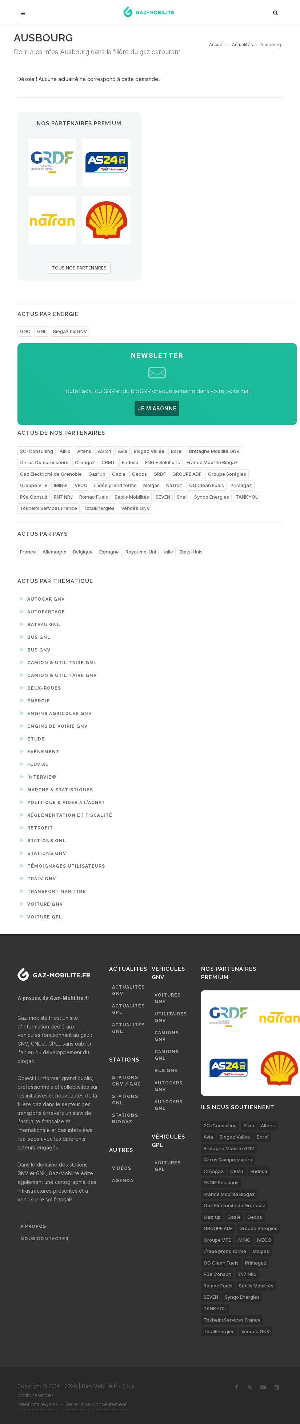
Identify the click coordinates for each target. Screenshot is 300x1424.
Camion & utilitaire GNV (58, 675)
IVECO (80, 485)
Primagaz (241, 485)
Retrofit (36, 827)
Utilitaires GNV (171, 1017)
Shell (182, 497)
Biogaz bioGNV (70, 331)
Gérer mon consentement (96, 1404)
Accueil (217, 44)
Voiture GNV (41, 904)
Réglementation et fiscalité (66, 815)
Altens (84, 451)
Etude (32, 738)
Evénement (40, 751)
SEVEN (163, 497)
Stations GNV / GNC (126, 1081)
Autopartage (42, 611)
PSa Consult (33, 497)
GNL (42, 331)
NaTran (174, 485)
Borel (177, 451)
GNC (25, 331)
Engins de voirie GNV (54, 726)
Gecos (139, 474)
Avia (122, 451)
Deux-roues (40, 688)
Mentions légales (37, 1404)
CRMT (108, 462)
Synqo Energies (211, 497)
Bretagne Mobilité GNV (214, 451)
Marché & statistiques (56, 789)
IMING (60, 485)
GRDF (159, 474)
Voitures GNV (168, 998)
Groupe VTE (33, 485)
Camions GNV (167, 1036)
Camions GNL (167, 1055)
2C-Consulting (36, 451)
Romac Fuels (93, 497)
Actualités (242, 44)
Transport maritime (53, 891)
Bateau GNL (40, 624)
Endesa (130, 462)
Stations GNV (43, 853)
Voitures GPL (168, 1166)
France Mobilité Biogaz (212, 462)
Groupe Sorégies (227, 474)
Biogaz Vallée (149, 451)
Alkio (65, 451)
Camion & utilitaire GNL (58, 662)
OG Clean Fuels (206, 485)
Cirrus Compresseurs (44, 462)
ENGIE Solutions (162, 462)
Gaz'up (96, 474)
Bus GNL (35, 637)
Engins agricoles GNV (56, 713)
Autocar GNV (42, 599)
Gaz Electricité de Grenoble (51, 474)
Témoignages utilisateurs (62, 866)
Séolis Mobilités (132, 497)
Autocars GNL (169, 1105)
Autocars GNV (169, 1086)
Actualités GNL (128, 1028)
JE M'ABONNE (156, 408)
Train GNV (38, 878)
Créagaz (85, 462)
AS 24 (104, 451)
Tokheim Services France (48, 508)
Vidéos (121, 1168)
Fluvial (34, 764)
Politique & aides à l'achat (62, 802)
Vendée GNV (135, 508)
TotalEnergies (99, 508)
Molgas (151, 485)
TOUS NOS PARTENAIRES (79, 268)
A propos (33, 1226)
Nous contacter (44, 1238)
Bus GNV (35, 649)
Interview (38, 777)
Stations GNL (43, 840)
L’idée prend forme (115, 485)
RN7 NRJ (63, 497)
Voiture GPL (41, 916)
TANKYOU (247, 497)
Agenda (122, 1180)
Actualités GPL (128, 1009)
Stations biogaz (125, 1118)
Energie (35, 700)
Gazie (118, 474)
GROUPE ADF (186, 474)
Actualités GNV (128, 990)
